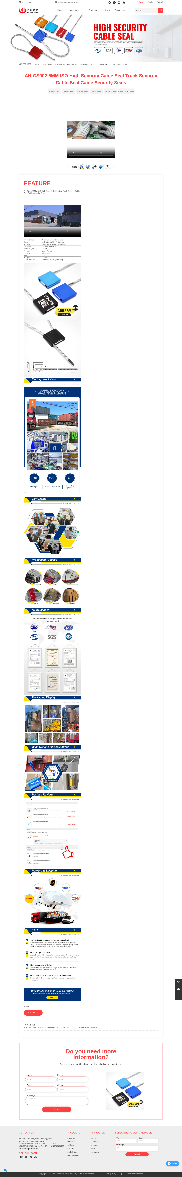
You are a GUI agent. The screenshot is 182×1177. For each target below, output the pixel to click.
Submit (57, 1109)
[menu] (91, 10)
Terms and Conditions (135, 1174)
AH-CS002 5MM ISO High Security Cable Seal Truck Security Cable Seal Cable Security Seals (92, 64)
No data (32, 1025)
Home (35, 64)
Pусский (160, 2)
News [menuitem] (107, 10)
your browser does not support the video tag (91, 130)
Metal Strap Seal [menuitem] (126, 91)
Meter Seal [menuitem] (68, 91)
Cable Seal (52, 64)
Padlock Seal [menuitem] (110, 91)
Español (150, 2)
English (141, 2)
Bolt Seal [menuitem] (96, 91)
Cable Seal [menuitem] (82, 91)
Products (42, 64)
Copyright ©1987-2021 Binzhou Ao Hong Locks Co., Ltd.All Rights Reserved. (66, 1174)
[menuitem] (74, 10)
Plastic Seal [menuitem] (54, 91)
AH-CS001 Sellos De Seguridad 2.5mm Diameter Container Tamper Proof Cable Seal (64, 1028)
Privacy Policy (111, 1174)
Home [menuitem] (60, 10)
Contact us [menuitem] (120, 10)
